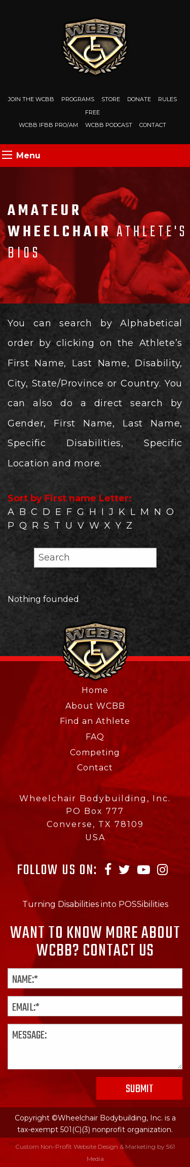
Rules (167, 99)
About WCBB (95, 706)
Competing (95, 752)
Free (92, 112)
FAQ (95, 737)
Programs (77, 99)
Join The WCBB (31, 99)
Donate (139, 99)
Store (110, 99)
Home (95, 690)
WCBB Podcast (108, 124)
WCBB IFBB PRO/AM (48, 124)
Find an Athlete (95, 721)
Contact (152, 124)
